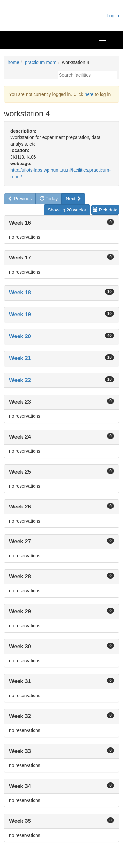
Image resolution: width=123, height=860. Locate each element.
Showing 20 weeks (67, 209)
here (88, 94)
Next (73, 198)
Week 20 (20, 336)
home (13, 62)
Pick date (105, 209)
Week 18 (20, 292)
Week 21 (20, 358)
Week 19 (20, 314)
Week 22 (20, 380)
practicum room (40, 62)
